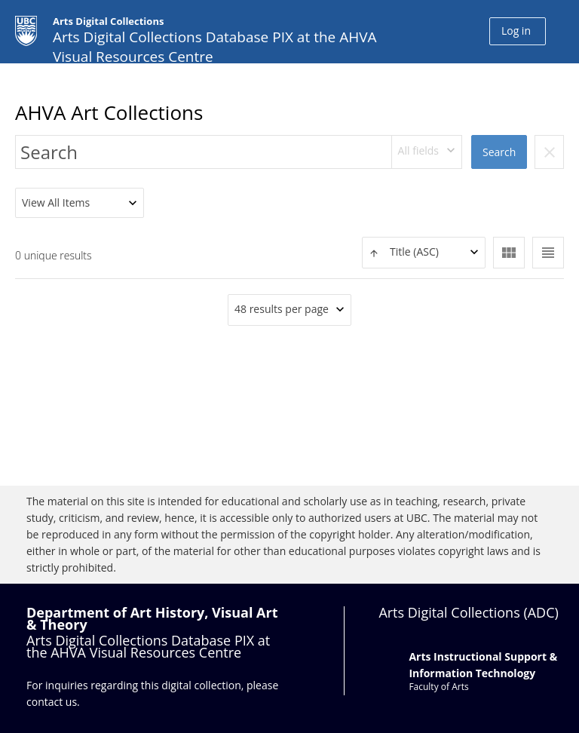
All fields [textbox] (418, 150)
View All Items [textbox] (56, 202)
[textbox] (424, 252)
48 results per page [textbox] (281, 309)
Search (499, 152)
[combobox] (427, 152)
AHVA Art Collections (109, 112)
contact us (51, 702)
